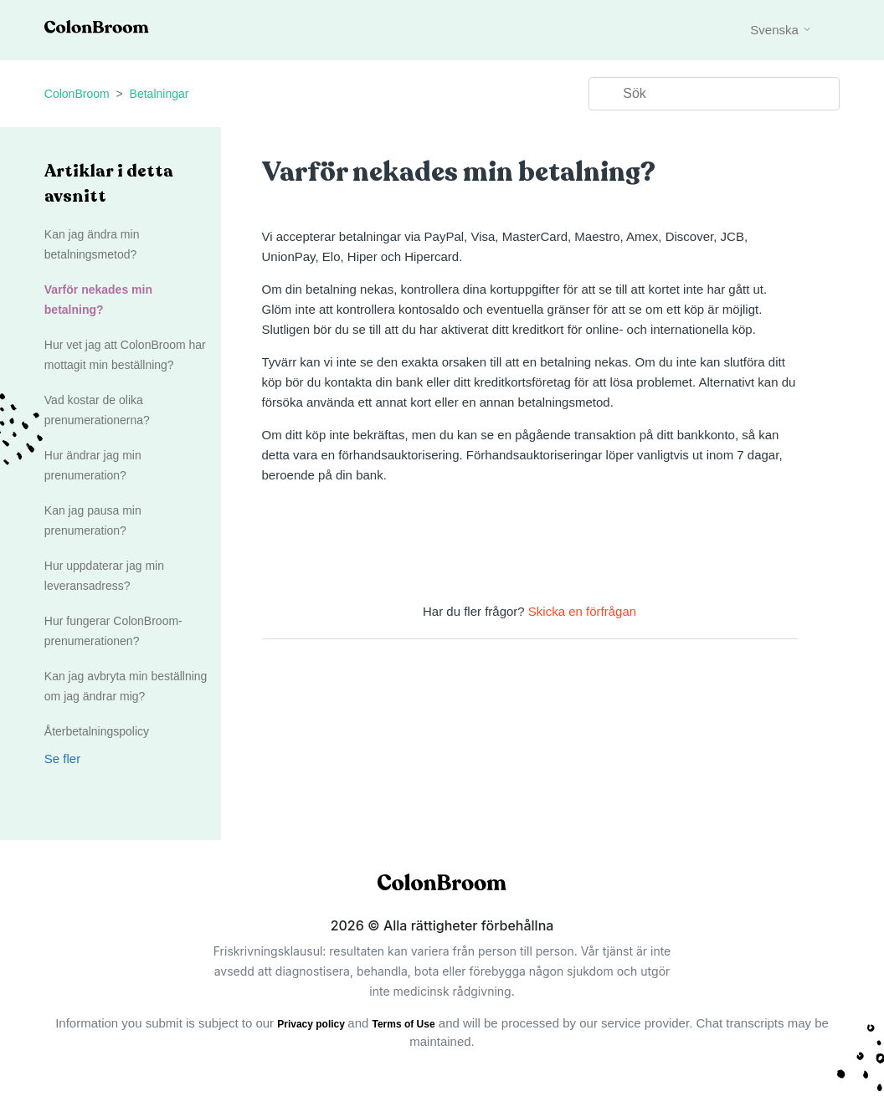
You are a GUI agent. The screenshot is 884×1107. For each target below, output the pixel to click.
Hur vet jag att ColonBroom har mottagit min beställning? (125, 355)
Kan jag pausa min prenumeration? (92, 520)
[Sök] (714, 93)
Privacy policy (312, 1024)
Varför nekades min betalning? (98, 299)
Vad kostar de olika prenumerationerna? (97, 410)
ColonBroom (77, 93)
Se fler (62, 758)
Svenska (781, 30)
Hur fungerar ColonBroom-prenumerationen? (113, 631)
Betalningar (159, 93)
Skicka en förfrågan (582, 611)
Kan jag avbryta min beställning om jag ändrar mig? (126, 686)
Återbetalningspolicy (96, 731)
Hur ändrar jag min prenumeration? (92, 465)
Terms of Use (404, 1024)
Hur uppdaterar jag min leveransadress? (104, 575)
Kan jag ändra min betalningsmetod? (92, 244)
